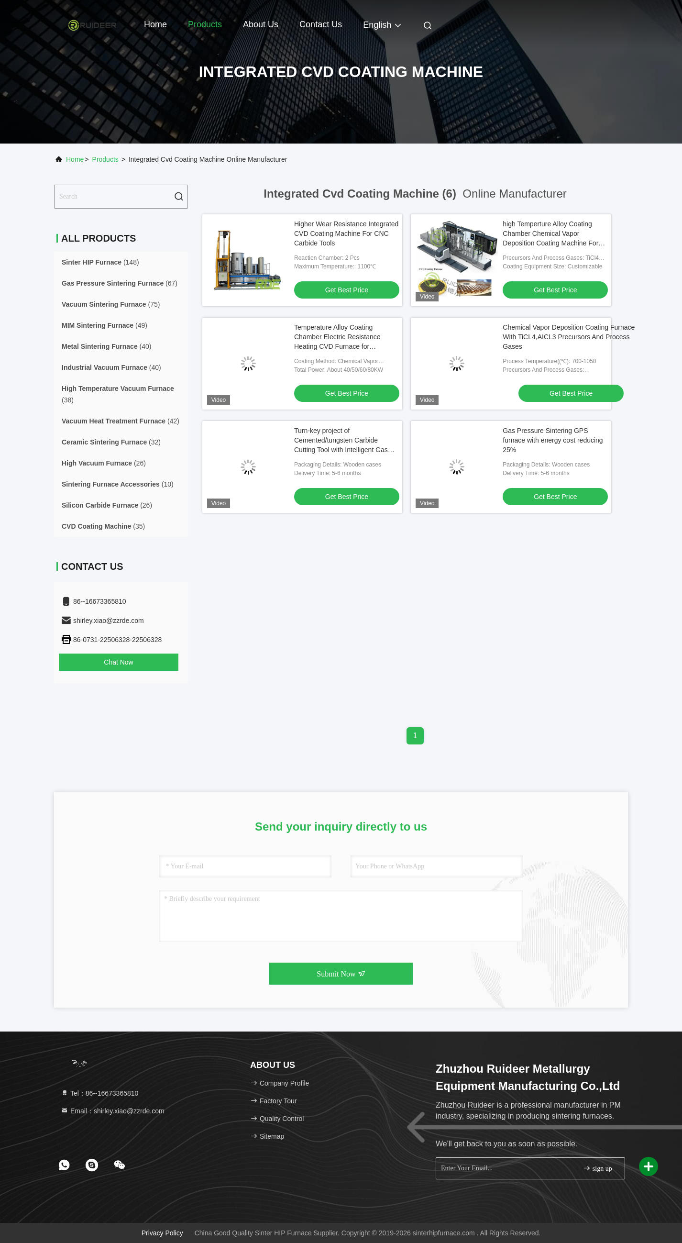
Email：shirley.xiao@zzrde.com (113, 1111)
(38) (118, 394)
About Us (260, 24)
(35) (103, 526)
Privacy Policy (162, 1233)
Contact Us (320, 24)
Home (155, 24)
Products (205, 24)
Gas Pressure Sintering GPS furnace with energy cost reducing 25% (553, 440)
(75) (111, 304)
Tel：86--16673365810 (99, 1093)
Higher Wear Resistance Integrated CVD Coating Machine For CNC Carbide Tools (346, 233)
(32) (111, 442)
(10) (118, 484)
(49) (104, 325)
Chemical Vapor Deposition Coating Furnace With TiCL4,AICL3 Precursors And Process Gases (569, 336)
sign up (597, 1168)
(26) (104, 463)
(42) (120, 421)
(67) (119, 283)
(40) (107, 346)
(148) (100, 262)
